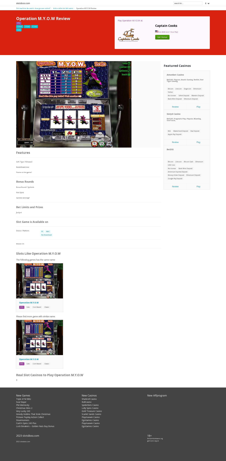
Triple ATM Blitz (23, 399)
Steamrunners (22, 420)
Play (198, 106)
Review (175, 106)
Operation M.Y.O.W (29, 302)
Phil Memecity (22, 405)
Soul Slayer (21, 402)
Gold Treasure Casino (92, 411)
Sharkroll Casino (89, 399)
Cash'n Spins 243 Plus (26, 423)
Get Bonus (162, 37)
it (205, 3)
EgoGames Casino (90, 420)
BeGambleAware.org (155, 439)
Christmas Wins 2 (24, 408)
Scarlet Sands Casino (91, 414)
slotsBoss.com (23, 3)
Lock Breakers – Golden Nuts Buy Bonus (35, 426)
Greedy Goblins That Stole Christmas (33, 414)
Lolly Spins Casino (90, 408)
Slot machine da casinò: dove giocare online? (33, 8)
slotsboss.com (25, 442)
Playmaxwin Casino (91, 417)
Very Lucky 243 (23, 411)
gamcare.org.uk (153, 441)
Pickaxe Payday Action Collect (30, 417)
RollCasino (87, 402)
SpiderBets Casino (90, 405)
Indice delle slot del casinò (63, 8)
